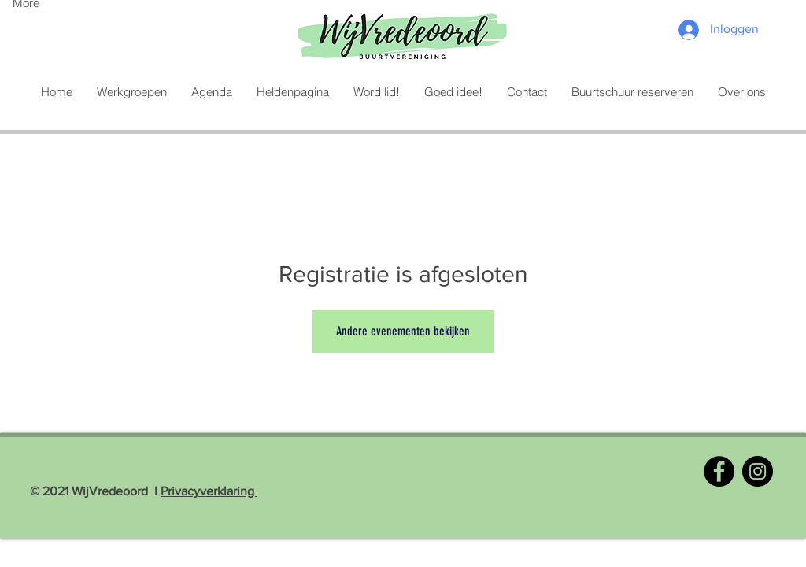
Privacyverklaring (209, 491)
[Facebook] (719, 471)
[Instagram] (757, 471)
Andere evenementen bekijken (403, 331)
